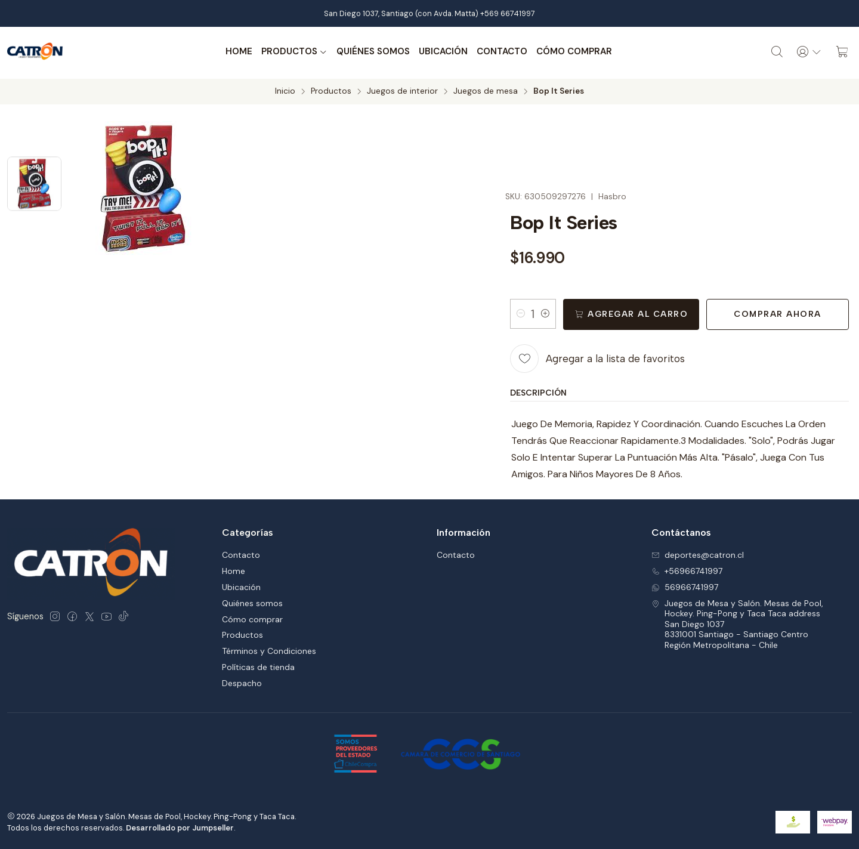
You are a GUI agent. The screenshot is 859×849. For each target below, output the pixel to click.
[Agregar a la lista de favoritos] (597, 356)
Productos (294, 52)
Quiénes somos (372, 52)
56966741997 (684, 584)
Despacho (242, 681)
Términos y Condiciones (269, 649)
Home (238, 52)
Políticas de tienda (258, 665)
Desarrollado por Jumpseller (180, 825)
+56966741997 (686, 568)
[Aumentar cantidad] (545, 312)
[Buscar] (776, 52)
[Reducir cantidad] (521, 312)
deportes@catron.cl (697, 553)
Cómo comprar (573, 52)
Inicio (285, 89)
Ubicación (442, 52)
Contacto (501, 52)
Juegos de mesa (485, 89)
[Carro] (842, 52)
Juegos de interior (402, 89)
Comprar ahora (777, 312)
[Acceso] (809, 52)
